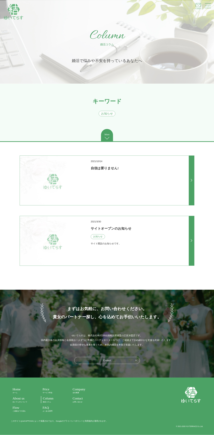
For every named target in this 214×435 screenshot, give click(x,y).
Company (83, 391)
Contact (107, 360)
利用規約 (88, 421)
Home (23, 391)
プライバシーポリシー (73, 421)
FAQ (53, 409)
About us (23, 400)
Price (53, 391)
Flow (23, 409)
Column (53, 400)
